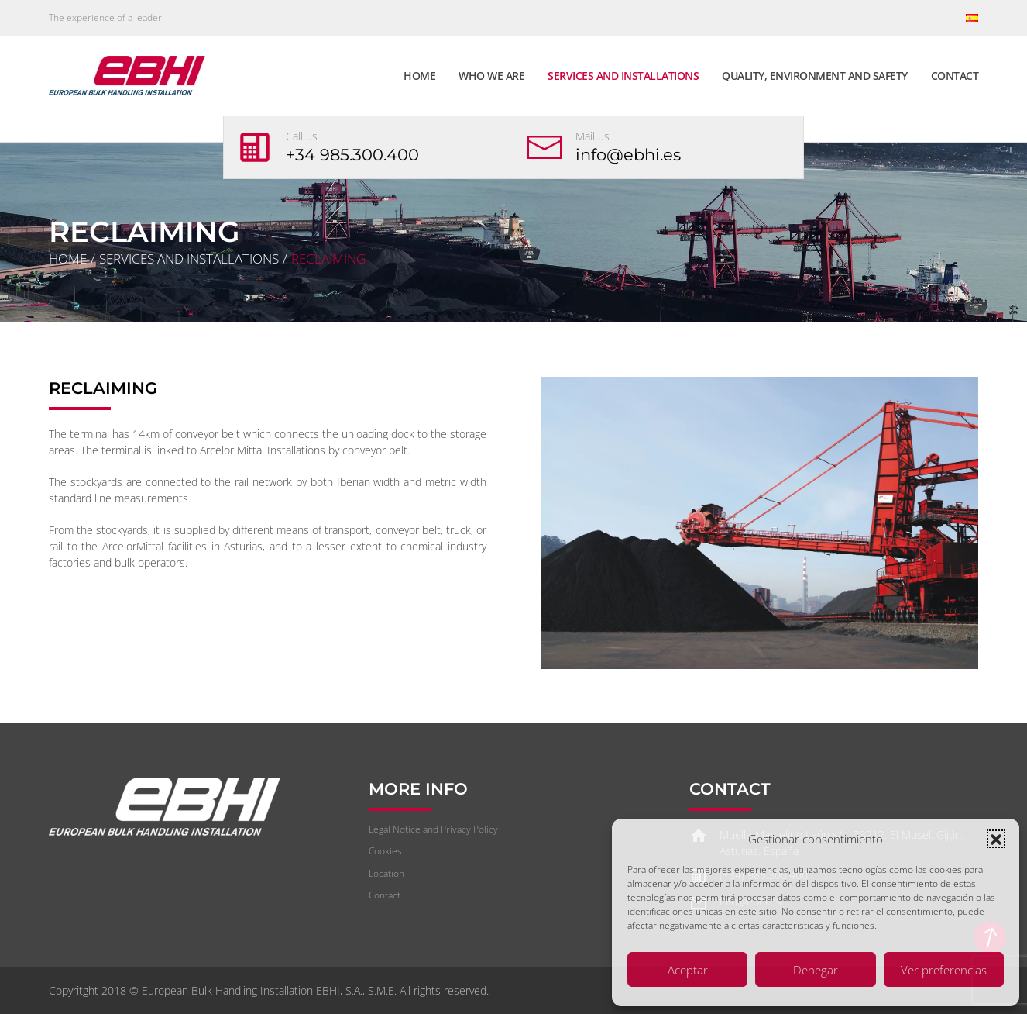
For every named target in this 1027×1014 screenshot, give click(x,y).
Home (419, 75)
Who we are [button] (491, 75)
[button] (996, 839)
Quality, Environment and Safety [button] (815, 75)
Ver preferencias (944, 970)
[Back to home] (129, 75)
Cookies (385, 850)
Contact (955, 75)
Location (386, 873)
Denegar (815, 970)
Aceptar (688, 970)
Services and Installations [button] (623, 75)
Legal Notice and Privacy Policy (433, 829)
